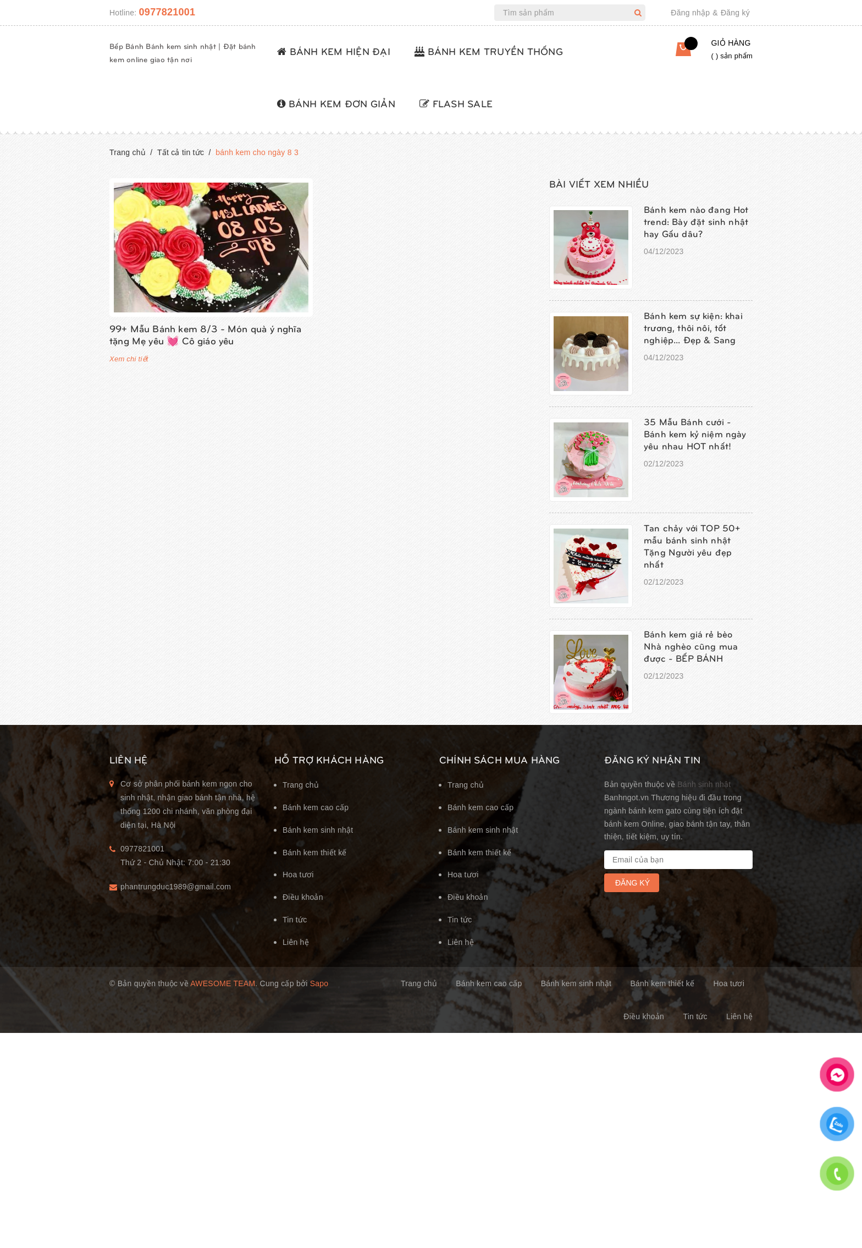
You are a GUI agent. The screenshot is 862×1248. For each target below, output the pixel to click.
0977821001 (167, 12)
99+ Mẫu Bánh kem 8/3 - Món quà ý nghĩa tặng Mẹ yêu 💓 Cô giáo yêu (205, 334)
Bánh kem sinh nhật (318, 830)
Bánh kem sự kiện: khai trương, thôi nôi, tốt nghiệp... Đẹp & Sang (693, 327)
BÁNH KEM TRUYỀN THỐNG (489, 51)
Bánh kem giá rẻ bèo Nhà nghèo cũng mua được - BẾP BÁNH (691, 645)
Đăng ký (735, 12)
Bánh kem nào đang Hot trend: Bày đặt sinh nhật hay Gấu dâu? (696, 221)
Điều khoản (303, 897)
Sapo (319, 983)
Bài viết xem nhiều (599, 183)
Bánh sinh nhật (704, 784)
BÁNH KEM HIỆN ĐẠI (333, 51)
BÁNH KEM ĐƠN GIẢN (336, 103)
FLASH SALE (456, 103)
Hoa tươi (298, 874)
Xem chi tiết (128, 359)
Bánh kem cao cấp (316, 807)
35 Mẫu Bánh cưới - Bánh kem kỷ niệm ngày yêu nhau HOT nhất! (695, 433)
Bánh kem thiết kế (315, 852)
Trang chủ (301, 784)
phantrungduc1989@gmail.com (175, 886)
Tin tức (295, 919)
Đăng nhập (690, 12)
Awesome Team (222, 983)
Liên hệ (296, 942)
